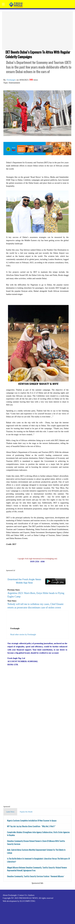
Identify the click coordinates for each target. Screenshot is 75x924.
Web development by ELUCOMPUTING (19, 901)
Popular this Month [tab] (26, 812)
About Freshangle (10, 895)
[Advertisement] (37, 30)
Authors (31, 895)
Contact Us (22, 895)
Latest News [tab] (10, 812)
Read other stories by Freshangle (23, 634)
